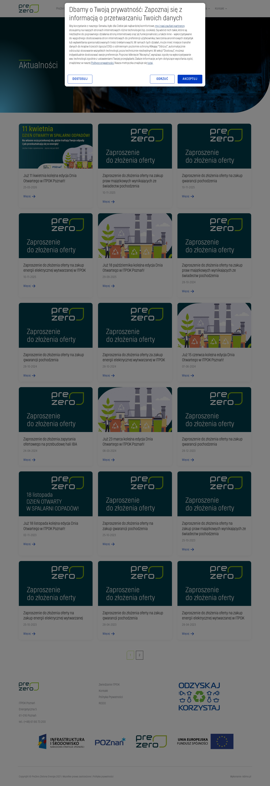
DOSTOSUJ (79, 79)
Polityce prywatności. (102, 63)
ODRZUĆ (162, 79)
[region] (135, 44)
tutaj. (150, 63)
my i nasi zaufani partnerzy (170, 26)
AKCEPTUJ (190, 79)
